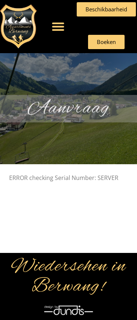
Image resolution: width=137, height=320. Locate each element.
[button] (58, 26)
